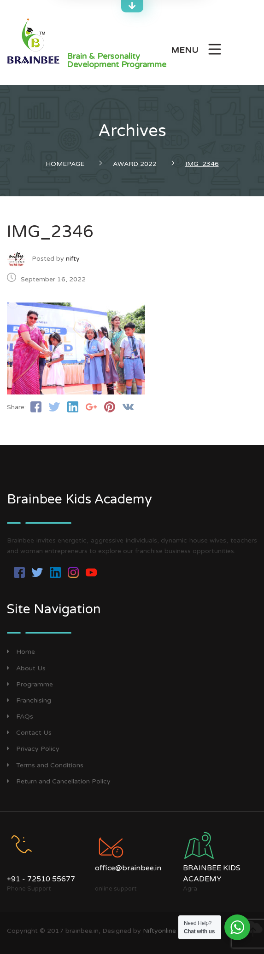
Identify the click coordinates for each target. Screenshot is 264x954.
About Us (26, 668)
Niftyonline (159, 931)
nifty (73, 259)
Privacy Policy (33, 749)
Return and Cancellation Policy (59, 781)
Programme (30, 684)
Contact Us (29, 733)
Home (21, 652)
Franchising (29, 700)
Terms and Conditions (45, 765)
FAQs (20, 716)
